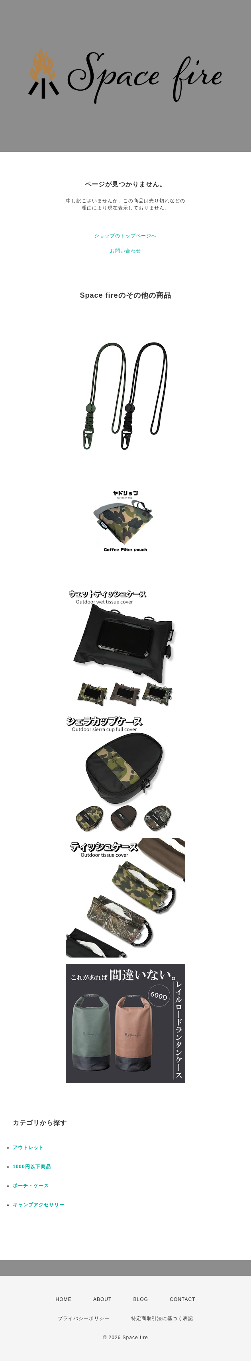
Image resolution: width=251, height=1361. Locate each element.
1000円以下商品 (32, 1166)
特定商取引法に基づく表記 (162, 1318)
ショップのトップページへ (125, 235)
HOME (64, 1299)
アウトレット (28, 1147)
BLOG (140, 1299)
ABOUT (102, 1299)
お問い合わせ (125, 251)
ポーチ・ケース (31, 1185)
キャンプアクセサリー (39, 1205)
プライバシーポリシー (84, 1318)
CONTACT (182, 1299)
